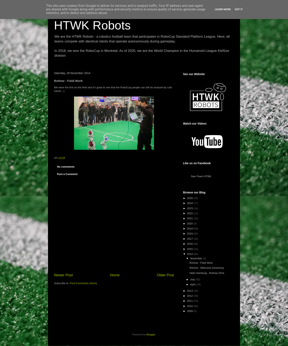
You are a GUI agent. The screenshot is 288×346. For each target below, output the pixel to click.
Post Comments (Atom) (83, 283)
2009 (190, 311)
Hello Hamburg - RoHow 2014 (206, 273)
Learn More (223, 9)
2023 (190, 208)
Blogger (150, 334)
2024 (190, 203)
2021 (190, 218)
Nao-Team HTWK (201, 176)
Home (115, 275)
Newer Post (63, 275)
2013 (190, 290)
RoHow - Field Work (201, 262)
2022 (190, 213)
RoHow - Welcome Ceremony (206, 267)
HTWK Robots (92, 25)
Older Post (165, 275)
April (193, 284)
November (196, 258)
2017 (190, 238)
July (193, 279)
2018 (190, 233)
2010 (190, 306)
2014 (190, 253)
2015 (190, 248)
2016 (190, 243)
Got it (239, 9)
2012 (190, 295)
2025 (190, 198)
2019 (190, 228)
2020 (190, 223)
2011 (190, 300)
